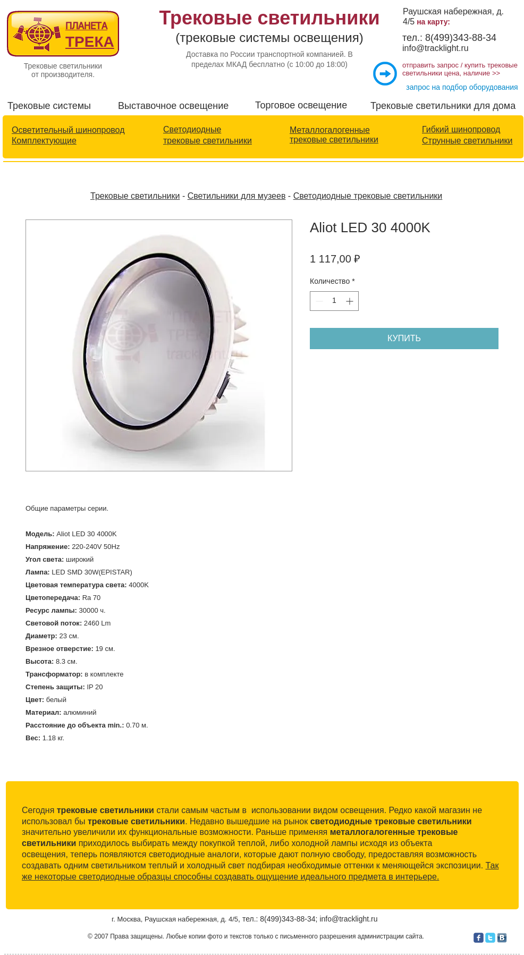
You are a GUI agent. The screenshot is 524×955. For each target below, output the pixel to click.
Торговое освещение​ (301, 105)
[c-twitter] (490, 938)
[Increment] (350, 301)
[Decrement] (318, 301)
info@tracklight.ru (435, 48)
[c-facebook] (479, 938)
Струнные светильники (467, 140)
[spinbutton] (334, 301)
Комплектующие (44, 140)
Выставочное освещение (173, 105)
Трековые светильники (135, 195)
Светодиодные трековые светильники (368, 195)
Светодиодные (192, 129)
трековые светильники (207, 140)
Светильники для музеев (237, 195)
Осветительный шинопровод (68, 129)
